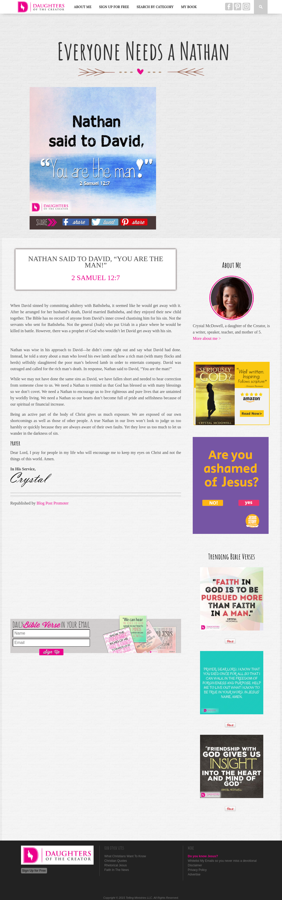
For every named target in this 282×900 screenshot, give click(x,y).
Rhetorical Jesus (115, 865)
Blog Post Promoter (53, 503)
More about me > (207, 338)
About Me (83, 7)
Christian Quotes (115, 861)
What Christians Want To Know (125, 856)
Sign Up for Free (114, 7)
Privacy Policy (197, 870)
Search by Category (155, 7)
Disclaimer (195, 865)
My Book (189, 7)
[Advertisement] (95, 561)
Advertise (194, 874)
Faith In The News (116, 870)
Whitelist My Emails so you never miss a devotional (222, 861)
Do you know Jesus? (203, 856)
